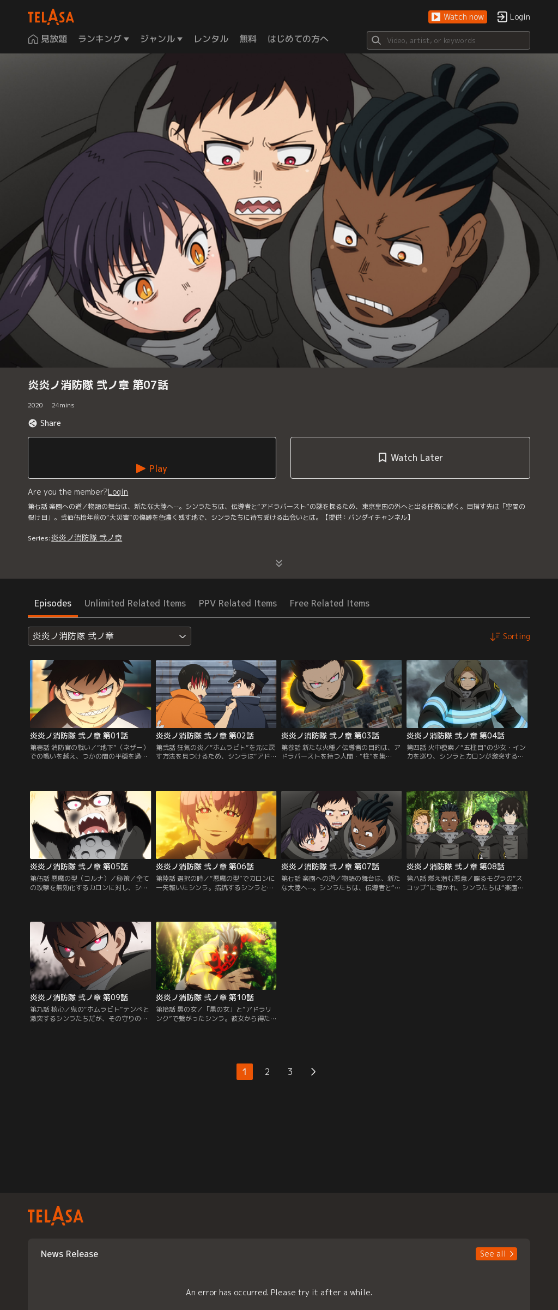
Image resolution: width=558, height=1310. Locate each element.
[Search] (448, 40)
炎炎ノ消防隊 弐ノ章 (86, 537)
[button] (457, 17)
